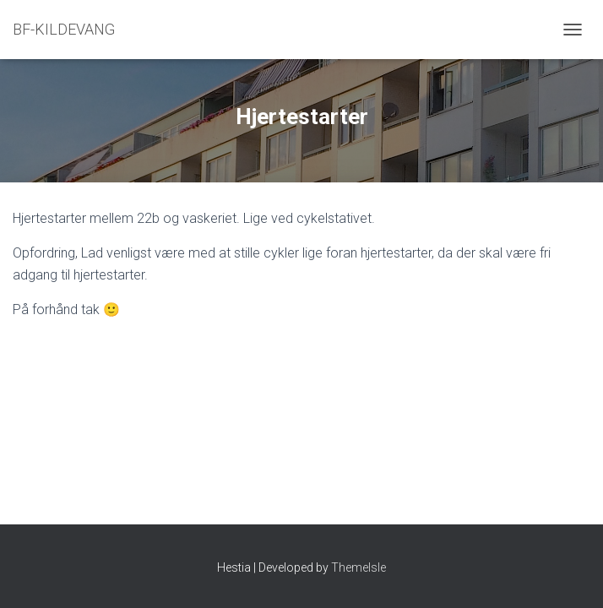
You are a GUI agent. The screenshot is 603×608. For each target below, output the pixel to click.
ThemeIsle (358, 567)
